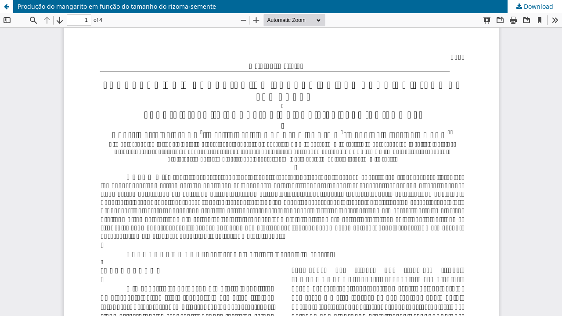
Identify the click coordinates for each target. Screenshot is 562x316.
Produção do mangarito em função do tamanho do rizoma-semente (117, 6)
